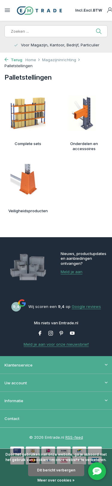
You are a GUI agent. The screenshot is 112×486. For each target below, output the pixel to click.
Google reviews (86, 306)
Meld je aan (71, 271)
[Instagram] (50, 333)
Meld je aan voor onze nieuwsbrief (56, 344)
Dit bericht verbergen (56, 470)
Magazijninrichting (61, 59)
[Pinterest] (61, 333)
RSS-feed (74, 437)
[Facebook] (40, 333)
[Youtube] (72, 333)
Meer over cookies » (56, 480)
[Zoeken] (56, 31)
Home (32, 59)
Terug (13, 59)
